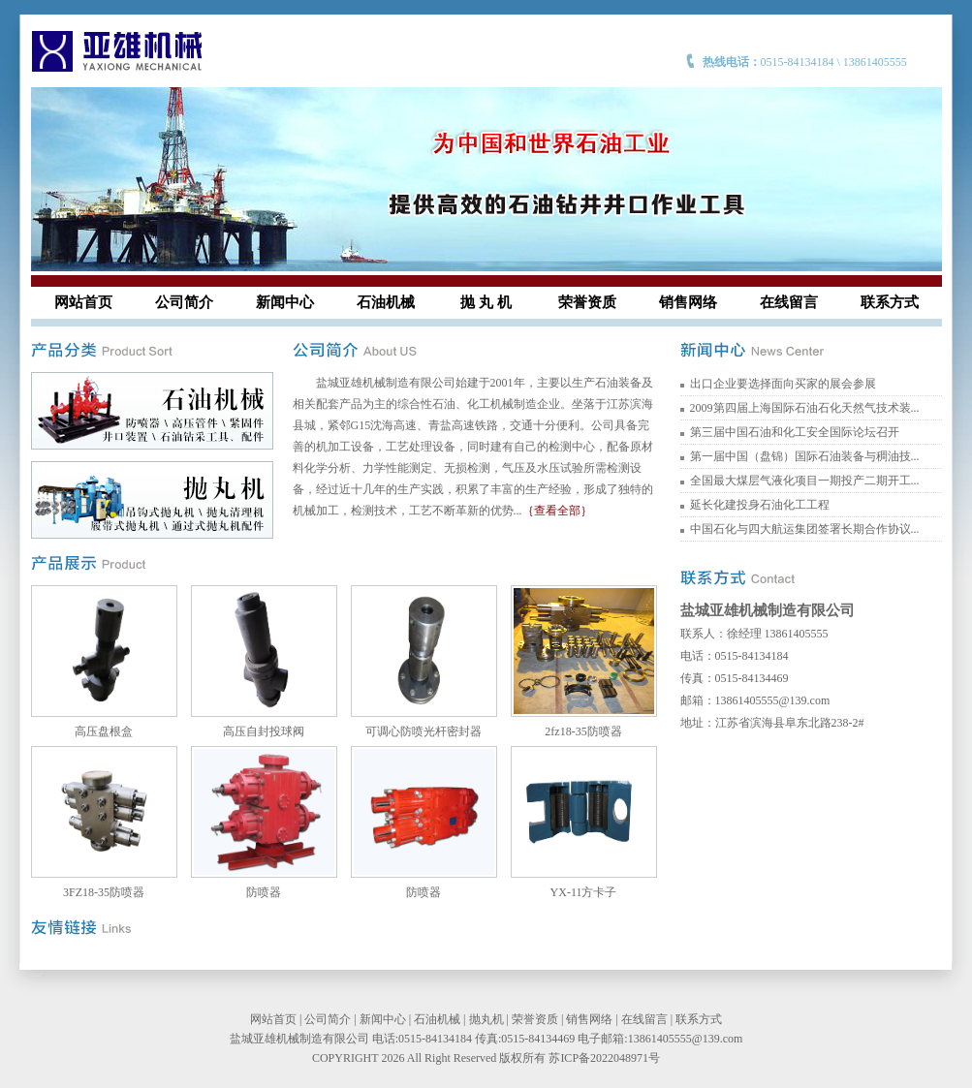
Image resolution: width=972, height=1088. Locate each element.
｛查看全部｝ (557, 510)
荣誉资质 (587, 302)
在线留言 (789, 302)
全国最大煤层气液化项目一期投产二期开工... (805, 480)
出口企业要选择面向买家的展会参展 (783, 383)
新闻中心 (285, 302)
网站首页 (83, 302)
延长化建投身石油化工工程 (760, 505)
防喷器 (263, 892)
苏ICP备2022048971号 (604, 1058)
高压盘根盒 (104, 731)
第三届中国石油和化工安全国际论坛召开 (794, 432)
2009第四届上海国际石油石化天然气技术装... (805, 408)
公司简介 (184, 302)
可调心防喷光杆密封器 (423, 731)
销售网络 (688, 302)
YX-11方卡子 (583, 892)
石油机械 (386, 302)
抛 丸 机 (486, 302)
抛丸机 (486, 1019)
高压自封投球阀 (263, 731)
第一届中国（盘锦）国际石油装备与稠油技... (805, 456)
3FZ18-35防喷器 (103, 892)
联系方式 (890, 302)
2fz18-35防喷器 (583, 731)
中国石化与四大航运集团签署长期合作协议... (805, 529)
